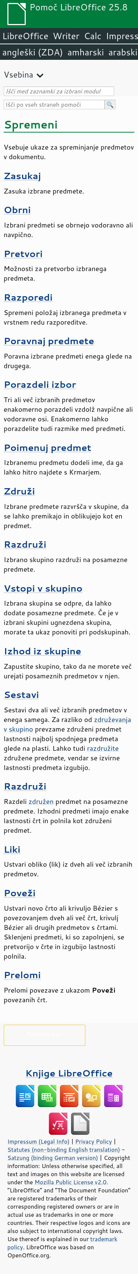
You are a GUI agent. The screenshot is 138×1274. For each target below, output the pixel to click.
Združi (19, 490)
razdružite (102, 748)
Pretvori (23, 253)
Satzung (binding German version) (52, 1158)
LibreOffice (25, 36)
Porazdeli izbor (40, 384)
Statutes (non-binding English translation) (63, 1149)
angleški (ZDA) (32, 52)
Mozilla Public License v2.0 (71, 1182)
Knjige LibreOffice (69, 1072)
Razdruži (25, 544)
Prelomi (22, 974)
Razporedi (28, 297)
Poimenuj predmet (47, 447)
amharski (85, 52)
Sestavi (21, 694)
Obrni (17, 209)
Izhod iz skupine (42, 650)
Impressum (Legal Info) (38, 1141)
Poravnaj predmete (49, 340)
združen (41, 801)
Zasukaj (22, 175)
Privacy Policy (93, 1141)
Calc (93, 36)
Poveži (20, 892)
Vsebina (18, 74)
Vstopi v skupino (43, 588)
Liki (12, 849)
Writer (66, 36)
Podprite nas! (44, 1034)
